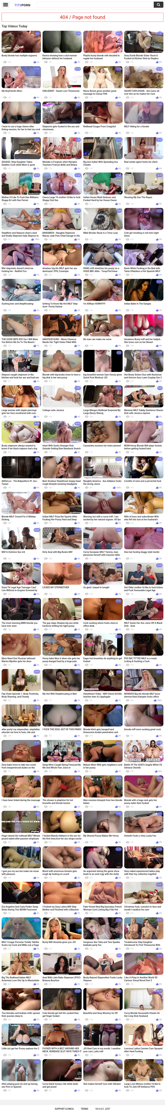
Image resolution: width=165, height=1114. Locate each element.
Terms (84, 1109)
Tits (22, 5)
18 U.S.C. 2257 (102, 1109)
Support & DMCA (64, 1109)
